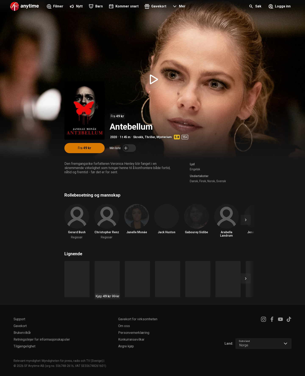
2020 (113, 137)
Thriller (150, 137)
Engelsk (195, 169)
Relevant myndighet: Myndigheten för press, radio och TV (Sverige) (58, 360)
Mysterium (164, 137)
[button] (178, 7)
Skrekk (138, 137)
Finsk (202, 181)
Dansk (194, 181)
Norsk (211, 181)
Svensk (221, 181)
